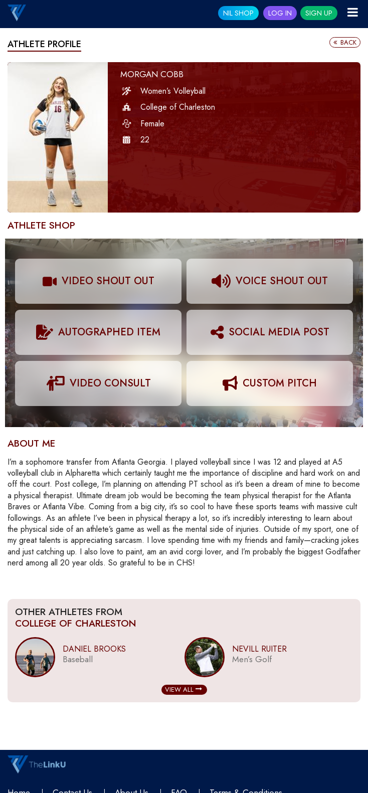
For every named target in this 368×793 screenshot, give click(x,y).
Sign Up (318, 13)
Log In (280, 13)
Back (344, 42)
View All (183, 689)
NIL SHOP (238, 13)
